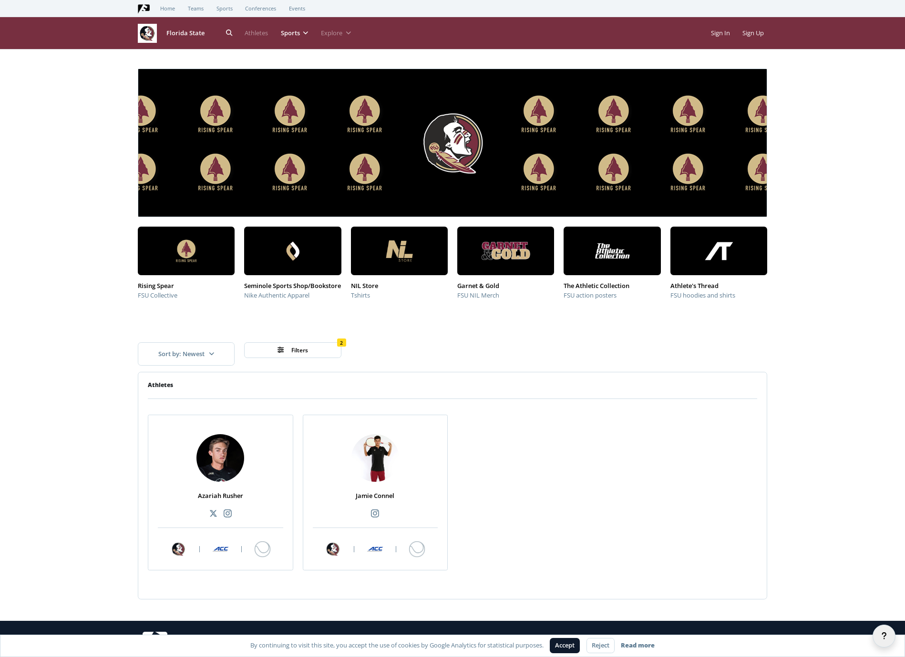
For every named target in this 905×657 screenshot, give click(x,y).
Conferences (260, 8)
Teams (196, 8)
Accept (565, 645)
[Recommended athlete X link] (213, 514)
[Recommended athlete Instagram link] (227, 514)
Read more (638, 645)
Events (297, 8)
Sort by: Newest (186, 353)
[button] (151, 82)
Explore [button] (336, 33)
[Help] (884, 636)
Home (167, 8)
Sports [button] (295, 33)
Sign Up (753, 33)
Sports (224, 8)
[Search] (229, 33)
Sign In (720, 33)
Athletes (256, 33)
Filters (293, 350)
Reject (600, 645)
